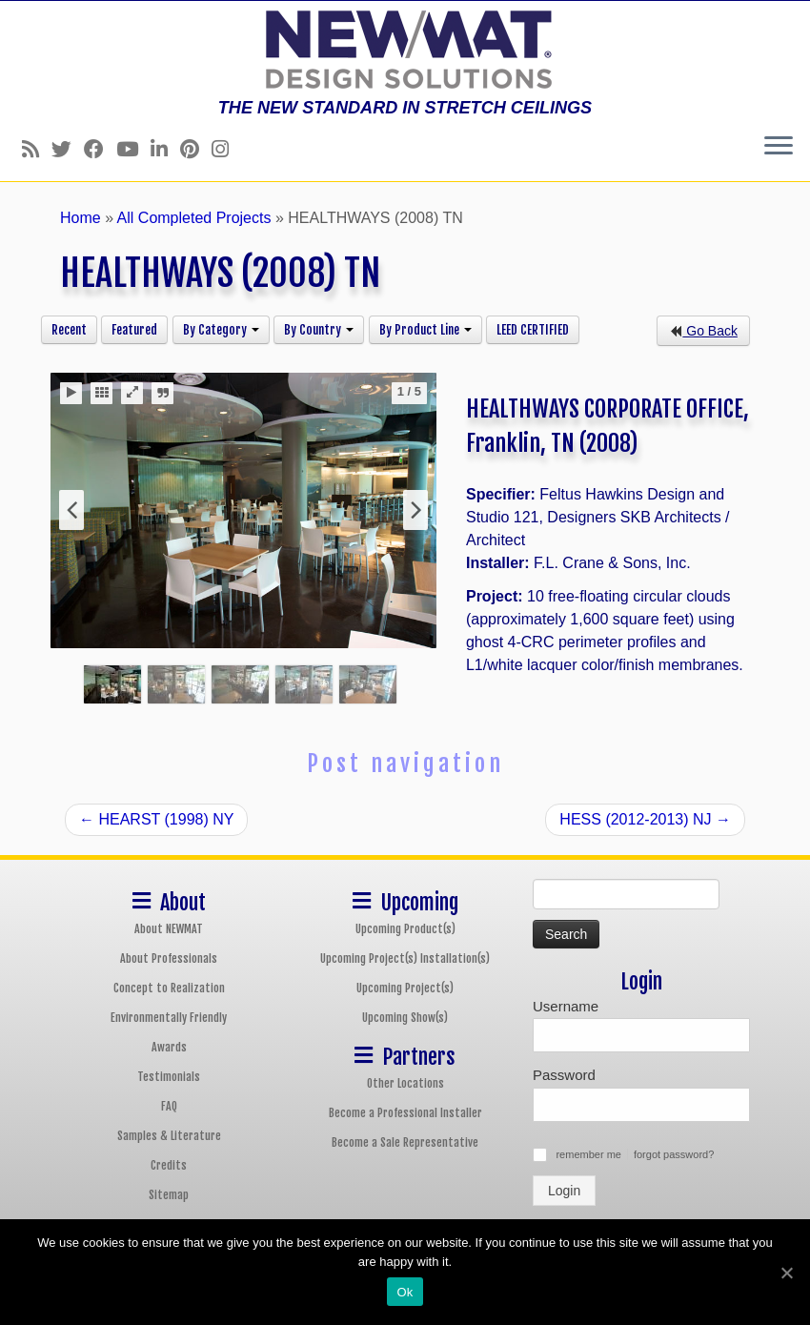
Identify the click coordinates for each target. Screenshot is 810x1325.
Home (80, 218)
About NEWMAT (168, 929)
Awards (169, 1047)
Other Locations (405, 1083)
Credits (169, 1165)
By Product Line (425, 329)
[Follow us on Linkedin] (165, 149)
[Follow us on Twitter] (67, 149)
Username (565, 1006)
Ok (404, 1292)
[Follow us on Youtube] (133, 149)
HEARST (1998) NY (156, 819)
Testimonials (168, 1077)
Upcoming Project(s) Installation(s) (405, 958)
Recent (69, 329)
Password (564, 1075)
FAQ (169, 1106)
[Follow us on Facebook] (100, 149)
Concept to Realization (169, 988)
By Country (319, 329)
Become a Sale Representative (405, 1142)
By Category (221, 329)
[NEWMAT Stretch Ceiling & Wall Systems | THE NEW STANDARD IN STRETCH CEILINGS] (405, 49)
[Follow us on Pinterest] (196, 149)
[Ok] (786, 1272)
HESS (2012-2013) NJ (645, 819)
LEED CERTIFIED (532, 329)
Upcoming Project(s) (405, 988)
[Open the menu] (778, 146)
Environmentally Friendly (169, 1017)
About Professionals (168, 958)
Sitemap (169, 1195)
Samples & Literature (169, 1136)
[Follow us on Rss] (36, 149)
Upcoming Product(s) (405, 929)
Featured (134, 329)
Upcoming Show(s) (405, 1017)
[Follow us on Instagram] (226, 149)
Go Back (703, 330)
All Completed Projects (194, 218)
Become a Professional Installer (405, 1113)
